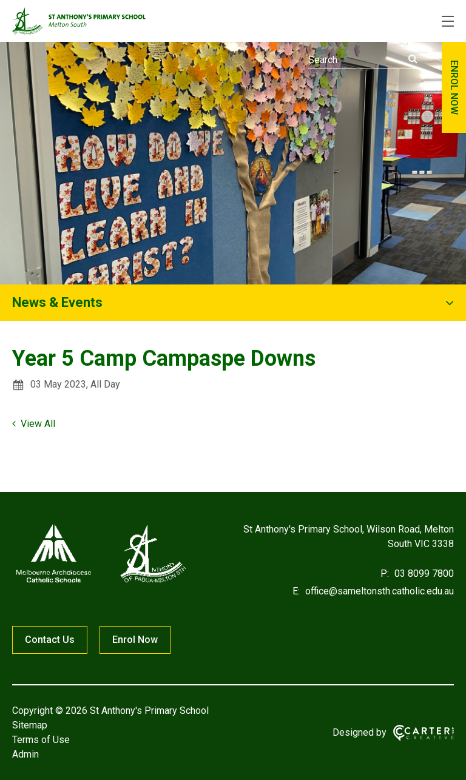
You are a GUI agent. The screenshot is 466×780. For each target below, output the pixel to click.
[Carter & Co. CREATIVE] (423, 733)
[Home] (100, 582)
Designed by (360, 732)
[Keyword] (362, 60)
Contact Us (50, 639)
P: (384, 573)
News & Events (57, 302)
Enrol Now (135, 639)
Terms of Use (41, 739)
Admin (25, 754)
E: (296, 591)
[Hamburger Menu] (448, 21)
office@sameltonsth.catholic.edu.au (378, 591)
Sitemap (29, 725)
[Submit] (413, 59)
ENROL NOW (454, 87)
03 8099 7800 (423, 573)
